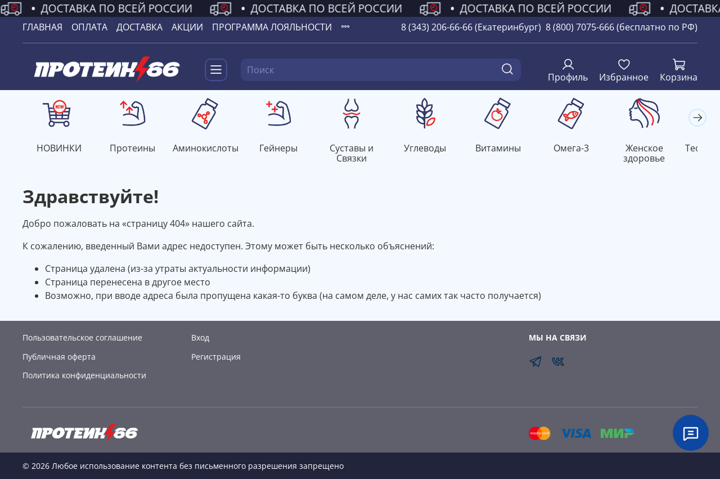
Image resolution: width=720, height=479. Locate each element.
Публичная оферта (59, 356)
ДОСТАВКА (139, 27)
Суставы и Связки (360, 154)
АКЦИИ (187, 27)
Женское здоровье (660, 154)
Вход (200, 338)
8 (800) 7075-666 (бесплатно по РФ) (622, 27)
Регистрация (216, 356)
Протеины (135, 149)
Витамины (510, 149)
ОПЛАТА (89, 27)
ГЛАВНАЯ (42, 27)
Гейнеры (285, 149)
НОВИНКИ (60, 149)
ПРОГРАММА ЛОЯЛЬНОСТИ (272, 27)
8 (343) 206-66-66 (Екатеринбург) (471, 27)
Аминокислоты (210, 149)
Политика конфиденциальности (84, 375)
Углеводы (435, 149)
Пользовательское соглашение (82, 338)
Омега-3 (584, 149)
